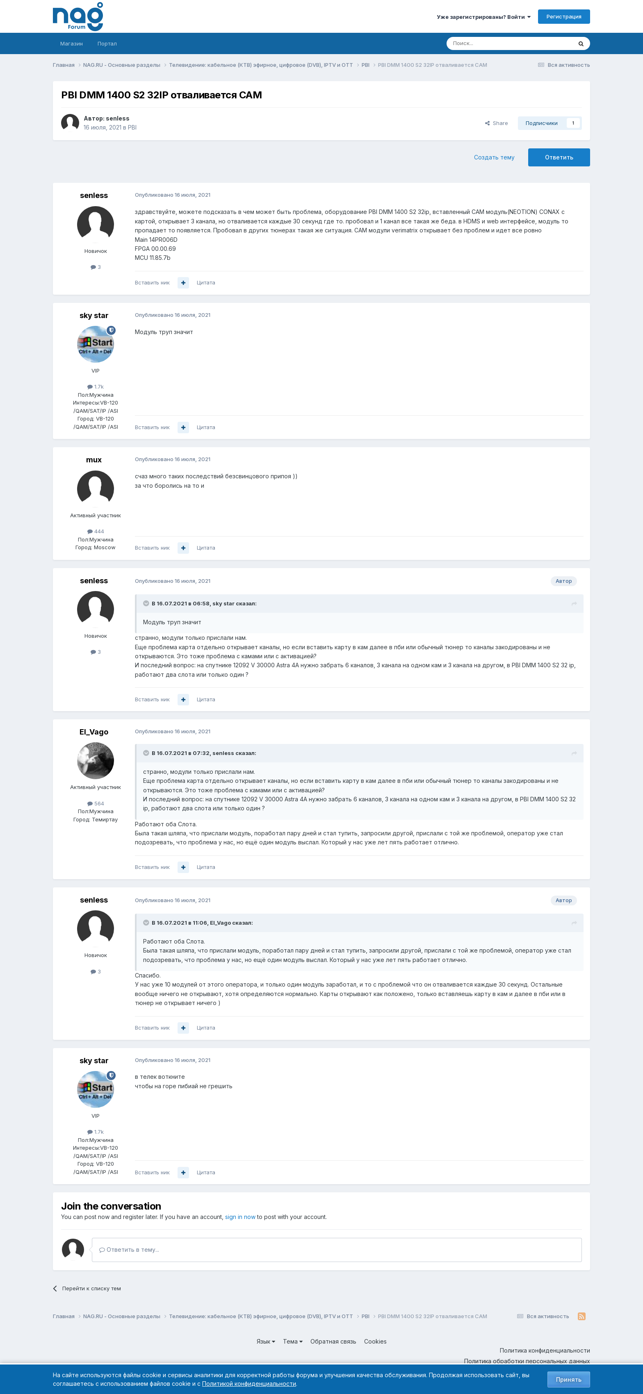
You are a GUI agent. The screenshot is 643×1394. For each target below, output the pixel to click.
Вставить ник (152, 282)
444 (95, 531)
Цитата (206, 282)
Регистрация (564, 16)
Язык (266, 1341)
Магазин (71, 43)
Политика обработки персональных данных (527, 1361)
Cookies (375, 1341)
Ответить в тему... (129, 1249)
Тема (293, 1341)
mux (94, 459)
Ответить (559, 157)
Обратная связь (333, 1341)
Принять (568, 1379)
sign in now (240, 1216)
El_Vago (94, 732)
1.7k (95, 386)
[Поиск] (487, 43)
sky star (94, 315)
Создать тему (494, 157)
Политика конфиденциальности (545, 1350)
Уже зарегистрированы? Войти (484, 17)
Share (496, 123)
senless (118, 118)
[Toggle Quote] (146, 603)
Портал (107, 43)
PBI (132, 127)
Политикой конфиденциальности (249, 1383)
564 (95, 803)
